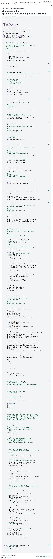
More (40, 2)
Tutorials (26, 2)
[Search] (47, 2)
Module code (7, 8)
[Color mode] (51, 5)
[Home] (3, 8)
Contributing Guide (30, 3)
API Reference (36, 3)
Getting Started (15, 3)
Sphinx (7, 557)
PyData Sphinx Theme (45, 556)
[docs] (49, 63)
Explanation (21, 2)
